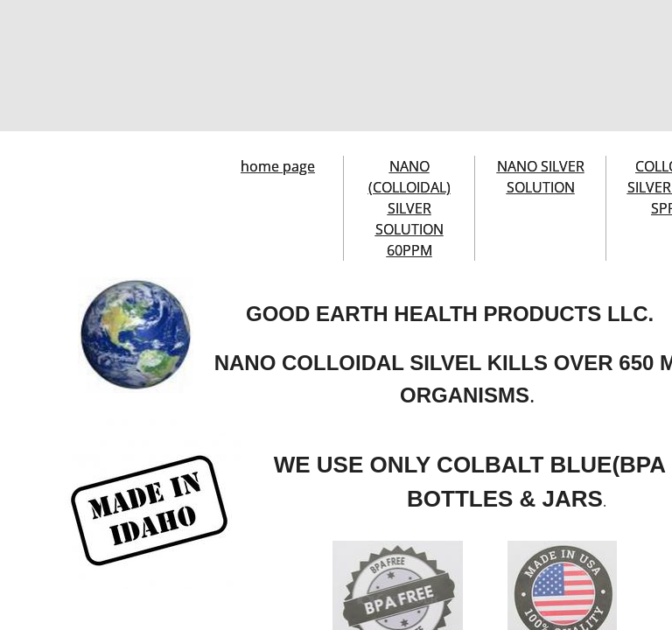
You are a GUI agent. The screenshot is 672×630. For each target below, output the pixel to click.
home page (278, 166)
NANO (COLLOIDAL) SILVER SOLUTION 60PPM (409, 208)
